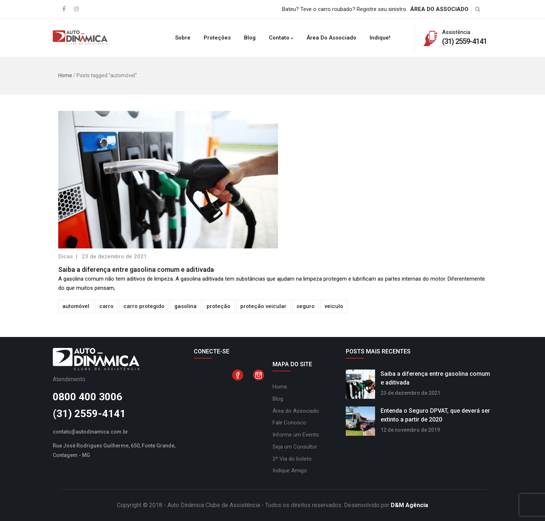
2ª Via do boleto (292, 459)
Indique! (380, 37)
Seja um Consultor (294, 446)
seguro (305, 306)
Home (65, 75)
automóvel (75, 306)
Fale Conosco (289, 422)
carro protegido (143, 306)
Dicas (65, 256)
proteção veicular (263, 306)
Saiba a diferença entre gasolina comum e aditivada (136, 269)
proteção (218, 306)
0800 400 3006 (87, 397)
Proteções (217, 37)
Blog (250, 37)
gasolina (185, 306)
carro (106, 306)
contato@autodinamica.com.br (90, 432)
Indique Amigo (289, 470)
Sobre (182, 37)
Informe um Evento (295, 434)
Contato (281, 37)
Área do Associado (331, 37)
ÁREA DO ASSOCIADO (439, 9)
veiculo (334, 306)
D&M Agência (409, 505)
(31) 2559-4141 (89, 414)
